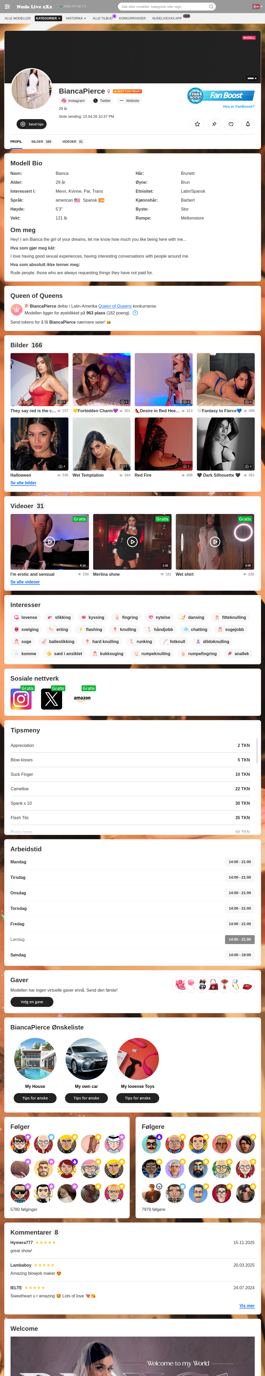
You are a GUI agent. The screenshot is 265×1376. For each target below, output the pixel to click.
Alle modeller (18, 18)
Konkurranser (132, 18)
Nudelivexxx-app (168, 18)
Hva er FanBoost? (239, 106)
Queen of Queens (115, 306)
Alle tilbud (104, 18)
